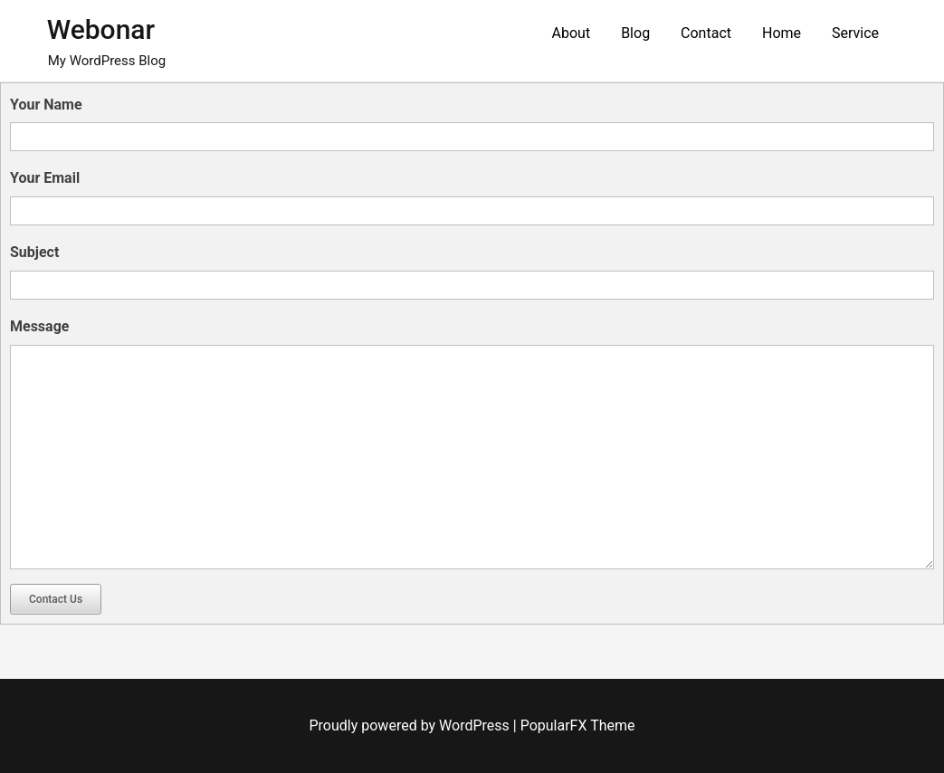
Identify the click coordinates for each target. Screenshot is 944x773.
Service (855, 33)
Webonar (101, 29)
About (571, 33)
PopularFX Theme (577, 725)
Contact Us (55, 599)
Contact (706, 33)
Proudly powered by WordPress (411, 725)
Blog (635, 33)
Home (781, 33)
